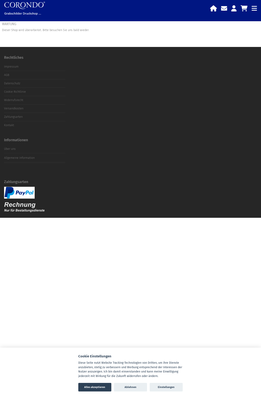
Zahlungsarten (13, 117)
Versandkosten (13, 108)
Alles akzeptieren (94, 387)
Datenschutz (12, 83)
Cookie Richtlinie (15, 91)
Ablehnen (130, 387)
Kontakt (9, 125)
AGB (6, 75)
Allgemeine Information (19, 158)
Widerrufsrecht (13, 100)
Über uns (10, 149)
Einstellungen (166, 387)
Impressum (11, 66)
